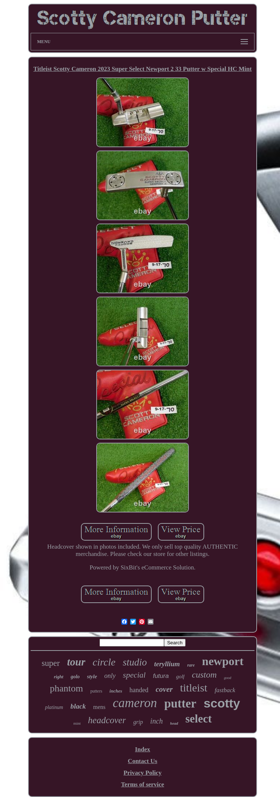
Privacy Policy (143, 772)
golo (75, 676)
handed (138, 690)
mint (77, 723)
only (110, 675)
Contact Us (143, 761)
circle (104, 662)
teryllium (167, 664)
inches (115, 691)
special (134, 674)
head (174, 723)
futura (160, 675)
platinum (54, 707)
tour (76, 662)
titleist (193, 688)
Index (142, 749)
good (227, 678)
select (199, 718)
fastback (225, 690)
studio (135, 662)
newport (223, 661)
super (51, 663)
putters (96, 691)
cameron (135, 703)
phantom (66, 688)
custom (204, 674)
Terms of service (142, 784)
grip (138, 722)
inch (156, 721)
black (78, 706)
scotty (221, 703)
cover (164, 689)
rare (191, 665)
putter (180, 703)
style (92, 676)
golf (180, 676)
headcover (107, 720)
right (58, 676)
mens (99, 707)
